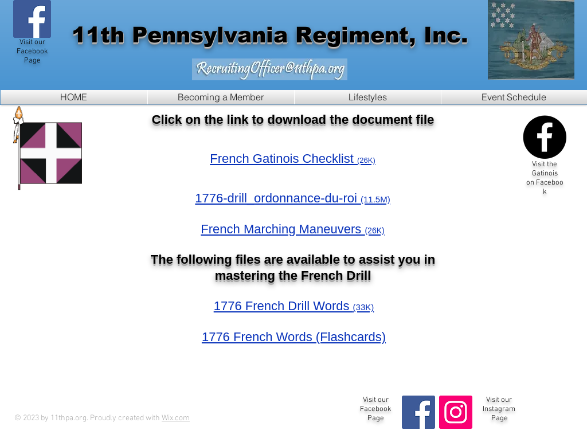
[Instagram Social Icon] (455, 412)
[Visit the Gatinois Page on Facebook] (544, 137)
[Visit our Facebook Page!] (32, 19)
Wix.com (176, 418)
